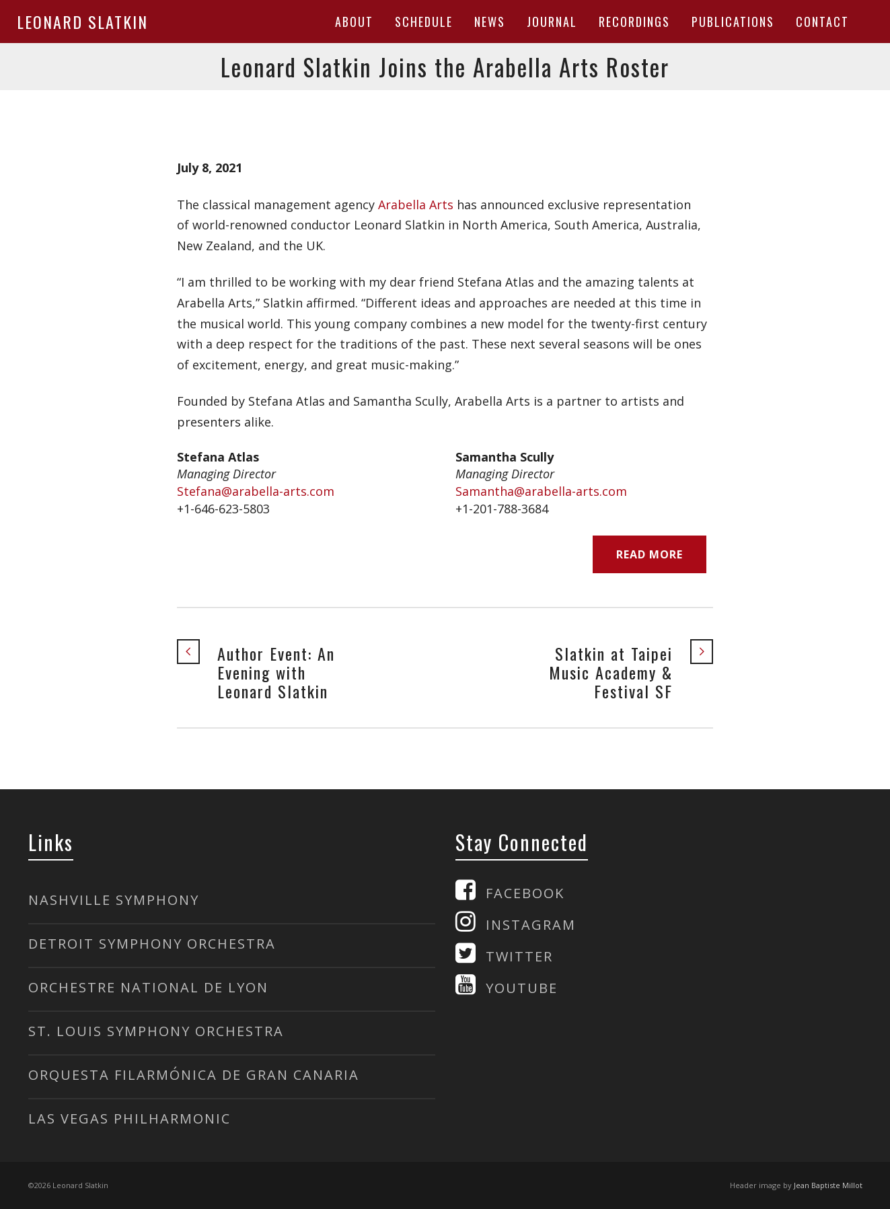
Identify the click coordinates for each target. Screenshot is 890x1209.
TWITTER (519, 956)
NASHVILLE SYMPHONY (113, 900)
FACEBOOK (525, 893)
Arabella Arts (415, 204)
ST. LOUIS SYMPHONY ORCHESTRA (156, 1031)
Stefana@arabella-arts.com (255, 491)
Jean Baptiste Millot (828, 1185)
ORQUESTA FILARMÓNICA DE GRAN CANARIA (193, 1075)
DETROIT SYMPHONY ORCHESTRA (152, 944)
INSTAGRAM (531, 925)
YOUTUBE (522, 988)
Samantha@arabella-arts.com (541, 491)
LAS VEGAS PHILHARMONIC (129, 1118)
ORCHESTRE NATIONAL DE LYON (148, 987)
